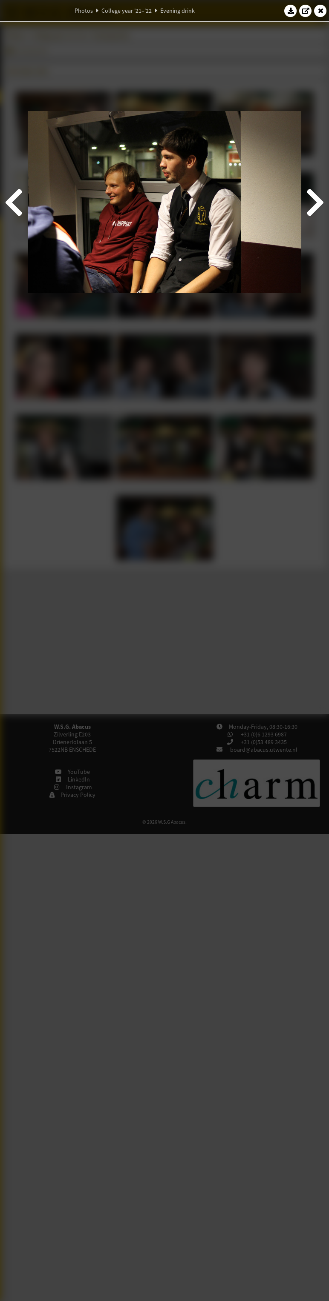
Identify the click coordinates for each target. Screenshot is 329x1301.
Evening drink (177, 10)
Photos (84, 10)
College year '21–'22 (126, 10)
